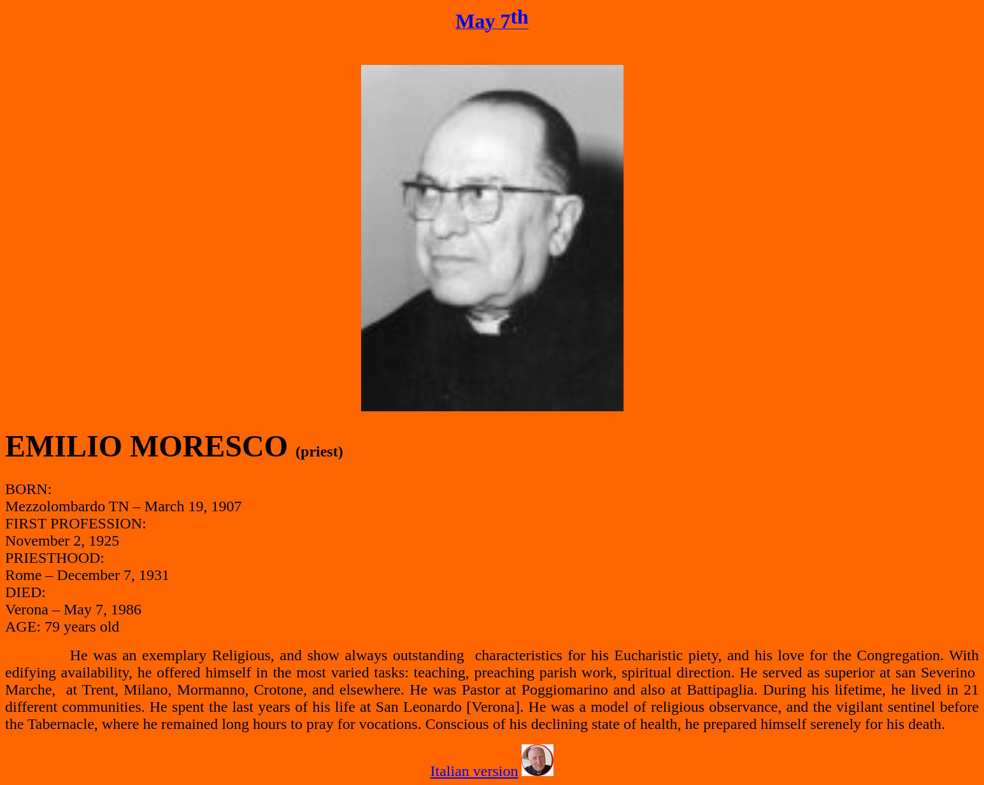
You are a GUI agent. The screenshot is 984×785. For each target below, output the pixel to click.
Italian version (474, 771)
